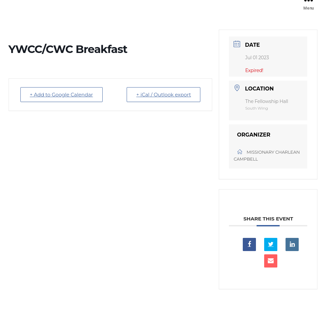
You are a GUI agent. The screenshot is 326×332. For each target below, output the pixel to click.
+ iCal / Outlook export (163, 94)
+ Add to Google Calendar (61, 94)
